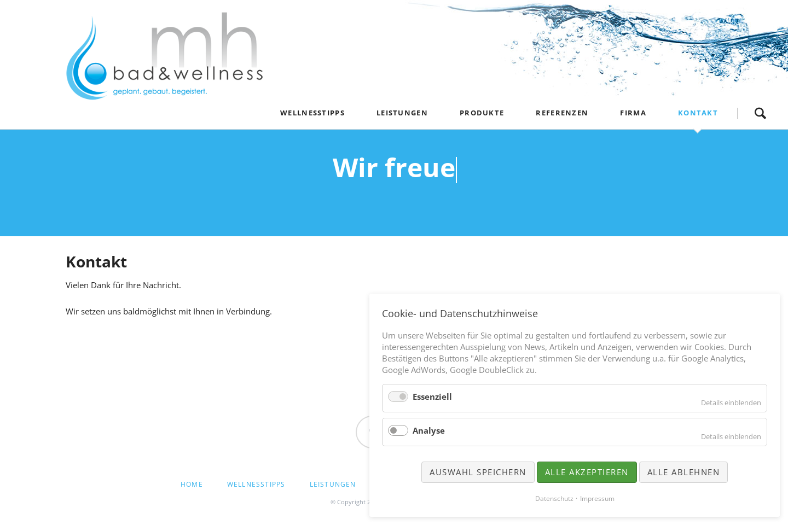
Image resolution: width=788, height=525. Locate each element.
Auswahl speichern (478, 471)
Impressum (597, 498)
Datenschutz (554, 498)
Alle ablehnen (683, 471)
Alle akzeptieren (587, 471)
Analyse (429, 430)
